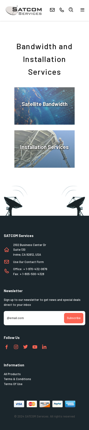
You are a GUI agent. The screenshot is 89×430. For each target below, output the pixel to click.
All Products (12, 374)
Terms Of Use (13, 384)
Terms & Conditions (17, 379)
